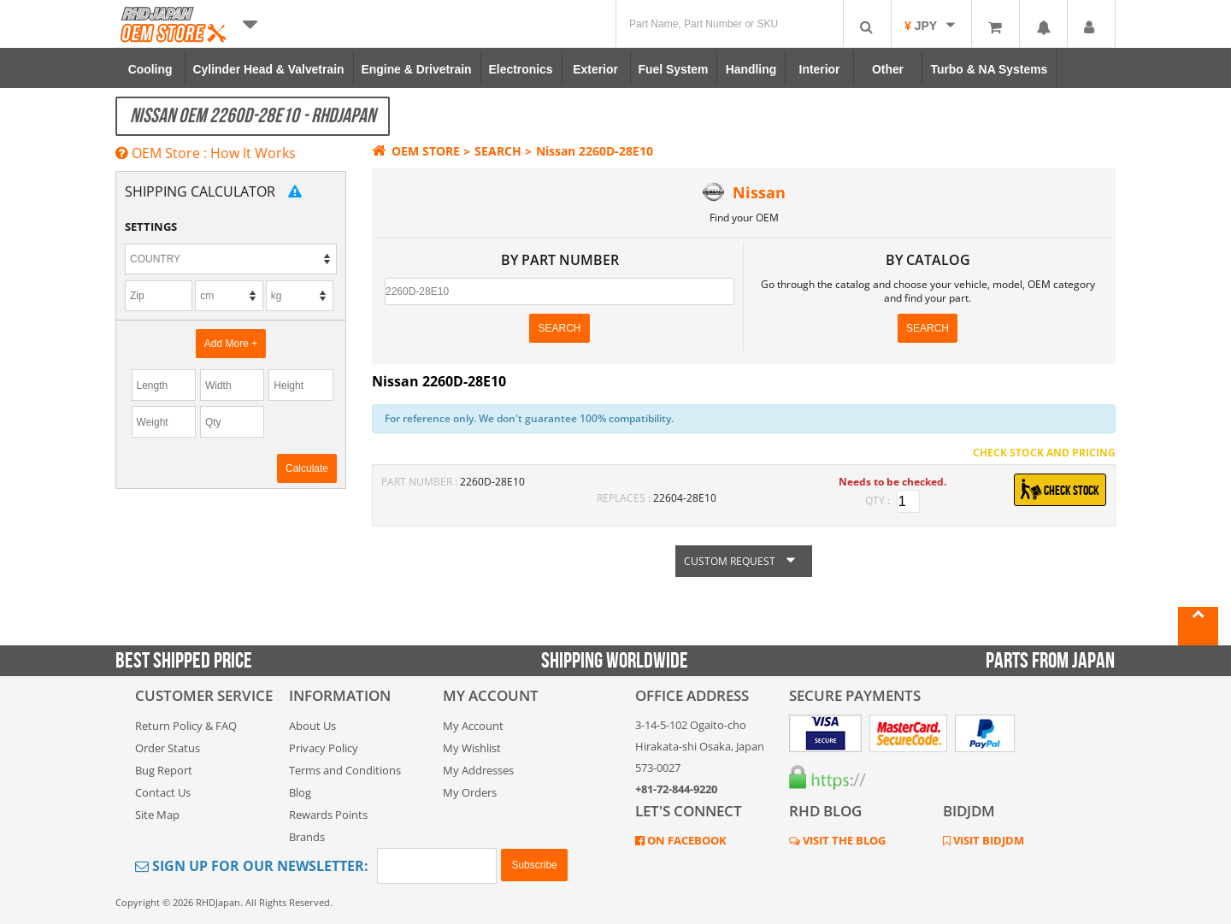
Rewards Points (328, 814)
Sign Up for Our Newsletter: (251, 865)
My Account (473, 725)
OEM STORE (416, 151)
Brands (307, 837)
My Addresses (478, 770)
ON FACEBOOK (686, 840)
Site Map (157, 814)
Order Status (167, 748)
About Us (312, 725)
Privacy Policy (323, 748)
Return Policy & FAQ (186, 725)
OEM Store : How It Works (205, 153)
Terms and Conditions (345, 770)
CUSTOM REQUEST (744, 561)
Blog (300, 792)
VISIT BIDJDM (987, 840)
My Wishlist (472, 748)
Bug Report (163, 770)
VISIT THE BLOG (843, 840)
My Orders (470, 792)
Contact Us (163, 792)
